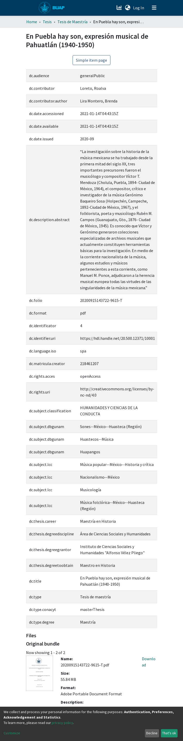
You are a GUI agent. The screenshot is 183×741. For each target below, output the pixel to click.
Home (31, 21)
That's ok (169, 733)
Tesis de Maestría (72, 21)
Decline (152, 733)
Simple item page (91, 60)
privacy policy (62, 722)
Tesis (47, 21)
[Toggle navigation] (154, 8)
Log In (139, 7)
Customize (12, 733)
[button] (128, 8)
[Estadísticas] (120, 8)
